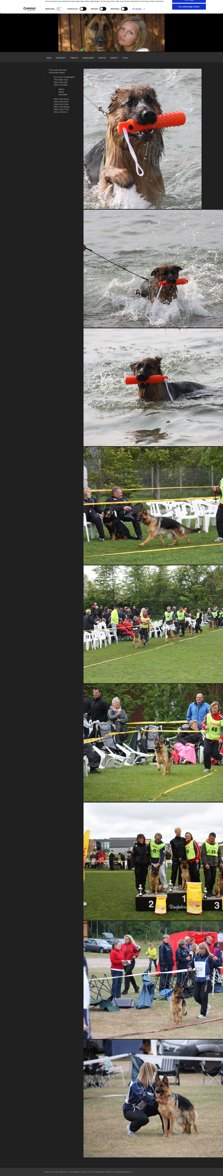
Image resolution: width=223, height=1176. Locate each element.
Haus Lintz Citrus (61, 99)
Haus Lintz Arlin (60, 82)
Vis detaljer (137, 41)
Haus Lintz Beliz (60, 85)
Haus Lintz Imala (61, 104)
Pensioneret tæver (57, 72)
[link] (61, 56)
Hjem (49, 57)
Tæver (73, 57)
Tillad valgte (189, 32)
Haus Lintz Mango (61, 107)
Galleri (113, 57)
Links (125, 57)
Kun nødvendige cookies (189, 39)
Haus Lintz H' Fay (61, 109)
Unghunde (87, 57)
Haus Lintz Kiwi (60, 112)
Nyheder (60, 57)
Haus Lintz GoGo (61, 101)
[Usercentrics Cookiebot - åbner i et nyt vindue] (29, 41)
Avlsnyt (102, 57)
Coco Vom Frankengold (64, 77)
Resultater (62, 94)
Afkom (61, 89)
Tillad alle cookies (189, 25)
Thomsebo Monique (58, 70)
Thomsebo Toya (61, 79)
